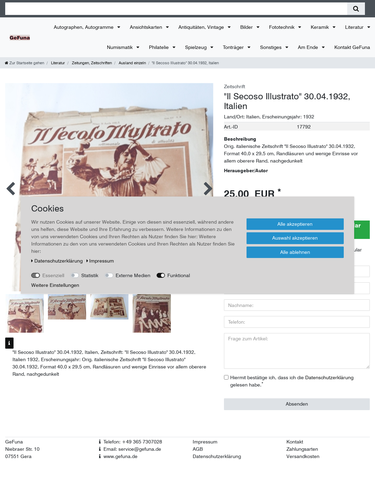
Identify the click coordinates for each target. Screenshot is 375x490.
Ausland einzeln (132, 62)
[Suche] (356, 8)
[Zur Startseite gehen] (24, 62)
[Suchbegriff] (176, 8)
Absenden (297, 404)
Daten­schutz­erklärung (57, 260)
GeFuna (14, 442)
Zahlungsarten (302, 449)
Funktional (178, 275)
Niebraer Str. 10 (22, 449)
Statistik (89, 275)
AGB (198, 449)
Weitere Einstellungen (55, 285)
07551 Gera (18, 456)
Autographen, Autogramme (84, 27)
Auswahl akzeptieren (295, 238)
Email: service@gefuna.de (132, 449)
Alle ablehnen (295, 252)
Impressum (205, 442)
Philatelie (159, 47)
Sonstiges (271, 47)
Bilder (247, 27)
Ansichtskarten (147, 27)
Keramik (320, 27)
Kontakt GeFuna (352, 47)
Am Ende (308, 47)
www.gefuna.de (120, 456)
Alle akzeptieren (294, 223)
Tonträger (234, 47)
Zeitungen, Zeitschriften (91, 62)
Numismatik (120, 47)
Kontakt (294, 442)
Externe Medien (133, 275)
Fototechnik (282, 27)
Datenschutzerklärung (217, 456)
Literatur (355, 27)
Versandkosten (302, 456)
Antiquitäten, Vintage (201, 27)
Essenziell (53, 275)
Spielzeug (196, 47)
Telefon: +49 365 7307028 (132, 442)
